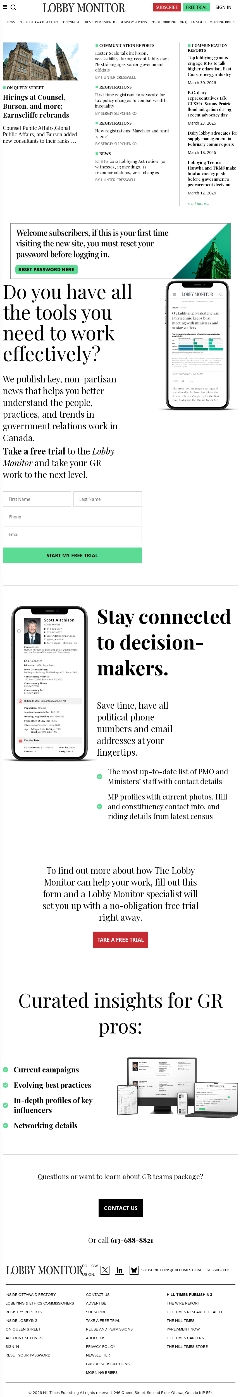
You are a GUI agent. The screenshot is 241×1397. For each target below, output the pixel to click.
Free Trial (196, 7)
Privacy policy (100, 1346)
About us (95, 1338)
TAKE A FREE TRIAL (120, 939)
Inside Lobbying (163, 22)
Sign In (224, 7)
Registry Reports (133, 22)
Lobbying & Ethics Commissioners (89, 22)
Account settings (24, 1338)
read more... (198, 203)
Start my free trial (72, 555)
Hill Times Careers (185, 1338)
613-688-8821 (218, 1270)
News (10, 22)
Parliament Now (183, 1329)
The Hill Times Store (187, 1346)
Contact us (120, 1208)
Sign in (12, 1346)
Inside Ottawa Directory (38, 22)
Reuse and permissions (109, 1329)
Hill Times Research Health (194, 1312)
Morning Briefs (222, 22)
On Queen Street (193, 22)
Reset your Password (28, 1355)
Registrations (115, 87)
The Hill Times (180, 1320)
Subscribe (167, 7)
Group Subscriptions (108, 1364)
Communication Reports (126, 46)
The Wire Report (183, 1303)
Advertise (96, 1303)
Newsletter (98, 1355)
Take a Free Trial (103, 1320)
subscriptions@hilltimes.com (171, 1270)
